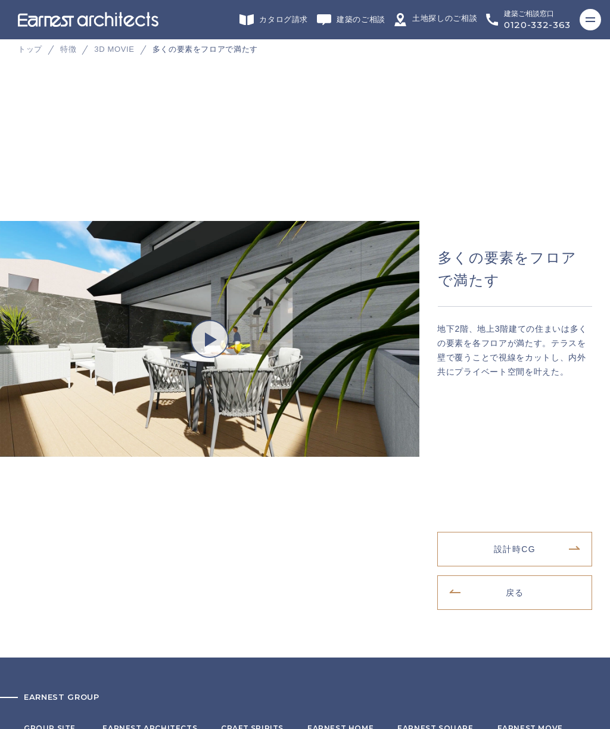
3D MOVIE (114, 49)
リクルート (43, 601)
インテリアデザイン (435, 451)
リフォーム (252, 451)
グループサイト (51, 451)
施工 (340, 451)
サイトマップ (47, 638)
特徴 (68, 49)
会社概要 (39, 582)
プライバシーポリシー (63, 619)
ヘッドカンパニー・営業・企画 (79, 495)
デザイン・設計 (149, 451)
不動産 (530, 451)
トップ (30, 49)
